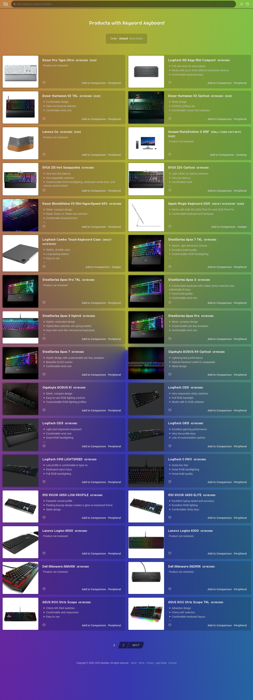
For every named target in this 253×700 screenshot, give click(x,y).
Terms (141, 663)
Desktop (241, 154)
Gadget (242, 226)
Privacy (150, 663)
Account (173, 663)
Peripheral (114, 82)
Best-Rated (136, 38)
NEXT (136, 645)
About (134, 663)
